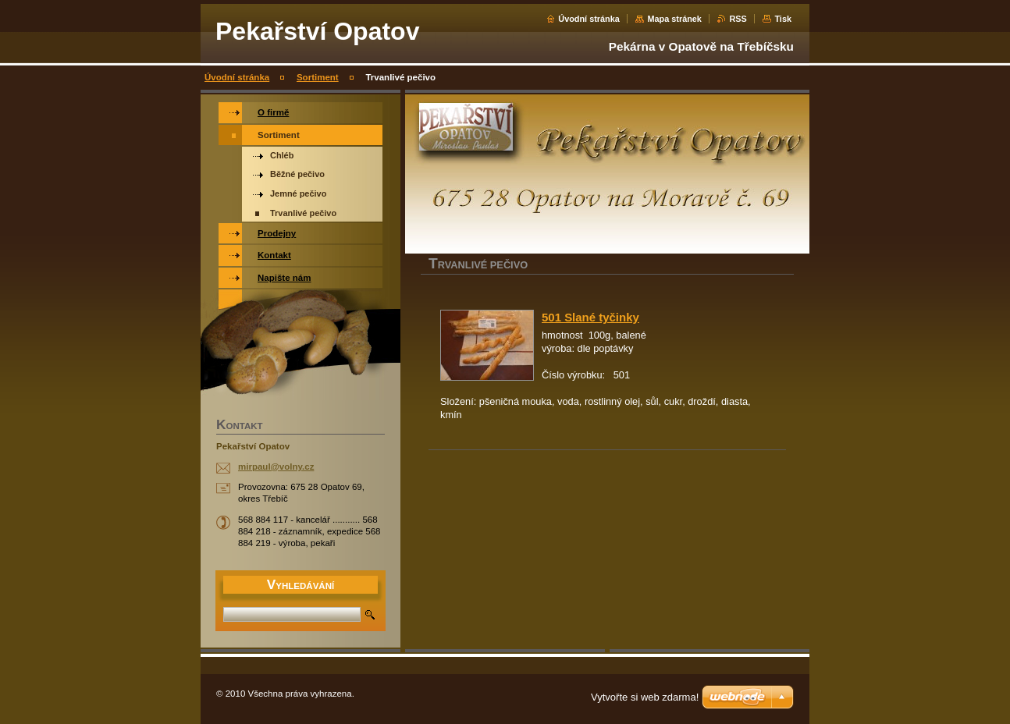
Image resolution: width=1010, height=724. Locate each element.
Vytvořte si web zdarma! (645, 697)
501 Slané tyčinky (590, 317)
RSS (737, 18)
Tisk (782, 18)
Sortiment (318, 77)
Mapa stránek (674, 18)
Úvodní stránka (589, 18)
